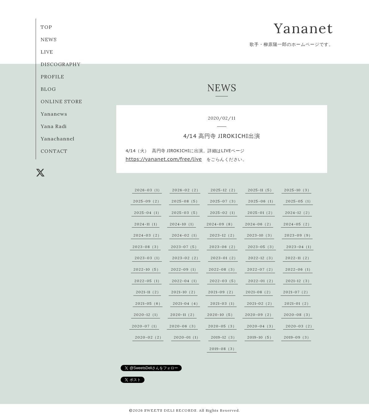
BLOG (48, 89)
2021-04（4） (186, 303)
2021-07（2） (296, 292)
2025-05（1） (299, 201)
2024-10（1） (183, 224)
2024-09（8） (221, 224)
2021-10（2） (184, 292)
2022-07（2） (261, 269)
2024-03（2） (147, 235)
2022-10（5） (147, 269)
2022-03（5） (224, 280)
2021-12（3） (299, 280)
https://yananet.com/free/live (164, 159)
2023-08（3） (146, 246)
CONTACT (54, 151)
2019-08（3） (223, 348)
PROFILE (52, 76)
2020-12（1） (147, 314)
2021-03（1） (223, 303)
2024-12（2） (298, 212)
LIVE (47, 52)
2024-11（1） (146, 224)
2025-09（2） (147, 201)
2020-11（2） (183, 314)
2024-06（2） (259, 224)
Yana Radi (54, 126)
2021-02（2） (260, 303)
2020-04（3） (261, 326)
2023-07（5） (185, 246)
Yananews (54, 114)
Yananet (303, 28)
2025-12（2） (224, 190)
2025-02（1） (223, 212)
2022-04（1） (185, 280)
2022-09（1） (184, 269)
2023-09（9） (298, 235)
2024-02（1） (185, 235)
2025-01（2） (261, 212)
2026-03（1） (148, 190)
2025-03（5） (185, 212)
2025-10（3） (297, 190)
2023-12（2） (223, 235)
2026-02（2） (186, 190)
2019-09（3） (297, 337)
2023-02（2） (186, 257)
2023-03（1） (148, 257)
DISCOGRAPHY (61, 64)
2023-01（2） (224, 257)
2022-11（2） (298, 257)
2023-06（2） (223, 246)
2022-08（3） (223, 269)
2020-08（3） (298, 314)
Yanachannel (57, 138)
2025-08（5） (185, 201)
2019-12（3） (224, 337)
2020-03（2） (300, 326)
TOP (46, 27)
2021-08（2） (259, 292)
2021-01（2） (297, 303)
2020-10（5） (221, 314)
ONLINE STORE (61, 101)
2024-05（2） (297, 224)
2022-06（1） (299, 269)
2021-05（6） (148, 303)
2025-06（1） (261, 201)
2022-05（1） (148, 280)
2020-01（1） (187, 337)
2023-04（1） (299, 246)
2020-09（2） (259, 314)
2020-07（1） (145, 326)
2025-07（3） (224, 201)
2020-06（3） (183, 326)
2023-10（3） (260, 235)
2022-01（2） (261, 280)
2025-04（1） (147, 212)
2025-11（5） (261, 190)
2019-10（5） (260, 337)
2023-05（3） (262, 246)
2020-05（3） (222, 326)
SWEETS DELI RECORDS (170, 410)
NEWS (49, 39)
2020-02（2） (149, 337)
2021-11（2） (148, 292)
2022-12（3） (261, 257)
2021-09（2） (221, 292)
